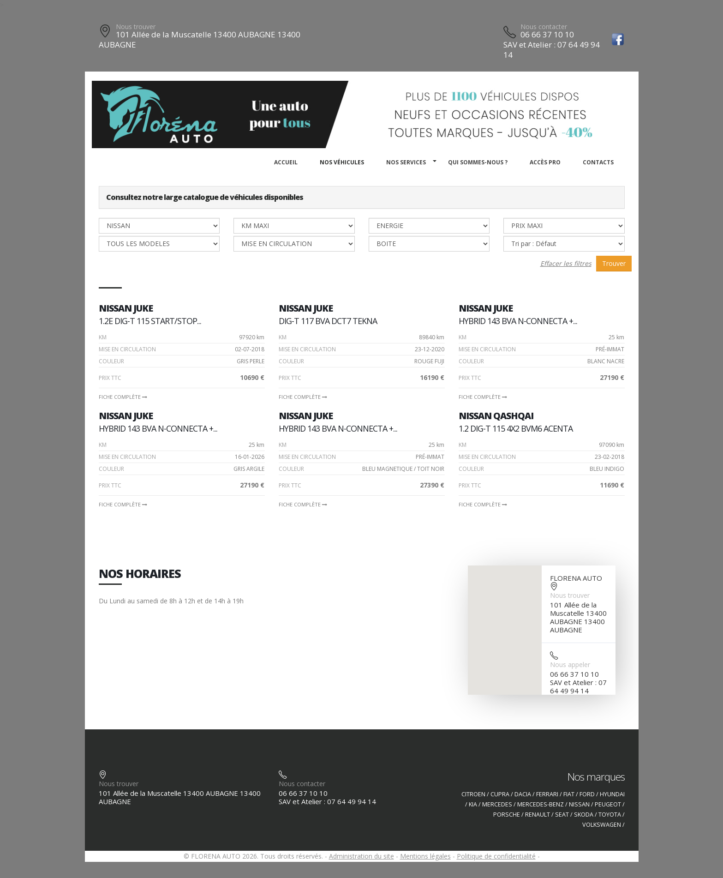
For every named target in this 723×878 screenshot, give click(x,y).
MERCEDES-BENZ (540, 804)
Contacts (598, 162)
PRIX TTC (110, 378)
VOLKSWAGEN (601, 825)
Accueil (286, 162)
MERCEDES (497, 804)
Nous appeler (570, 664)
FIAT (568, 794)
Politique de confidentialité (496, 856)
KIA (473, 804)
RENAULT (537, 814)
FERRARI (547, 794)
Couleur (111, 361)
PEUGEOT (608, 804)
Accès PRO (545, 162)
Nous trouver (135, 26)
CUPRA (499, 794)
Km (103, 337)
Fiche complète (123, 396)
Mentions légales (425, 856)
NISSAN (579, 804)
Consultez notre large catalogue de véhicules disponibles (204, 197)
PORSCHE (506, 814)
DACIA (522, 794)
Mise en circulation (127, 349)
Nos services (406, 162)
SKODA (583, 814)
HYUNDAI (612, 794)
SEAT (562, 814)
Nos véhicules (342, 162)
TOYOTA (609, 814)
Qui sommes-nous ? (478, 162)
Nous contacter (543, 26)
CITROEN (473, 794)
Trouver (614, 263)
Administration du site (361, 856)
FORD (587, 794)
